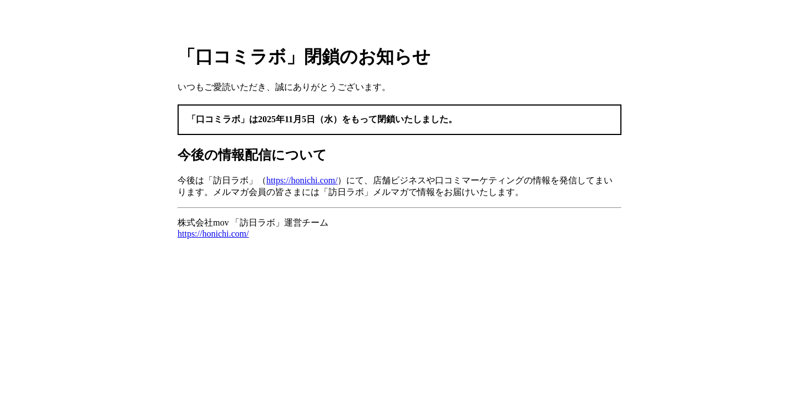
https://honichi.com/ (301, 180)
